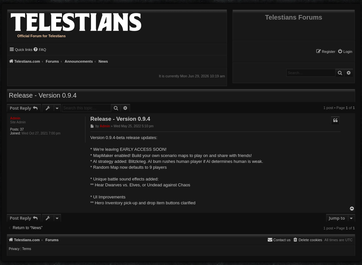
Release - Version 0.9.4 (43, 95)
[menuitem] (345, 51)
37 (22, 129)
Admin (15, 118)
